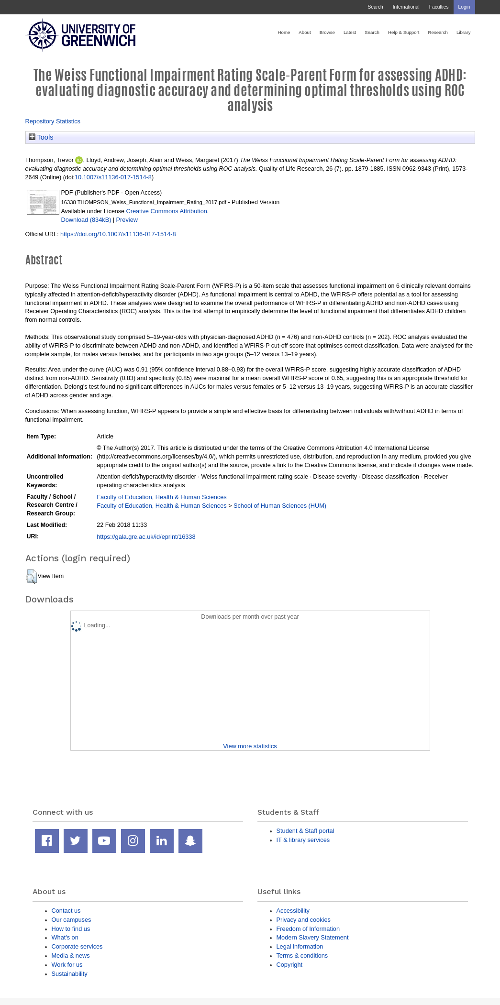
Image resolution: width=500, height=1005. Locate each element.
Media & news (71, 955)
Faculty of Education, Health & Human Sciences (161, 497)
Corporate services (77, 946)
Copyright (290, 964)
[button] (31, 576)
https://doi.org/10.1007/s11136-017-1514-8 (118, 234)
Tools (41, 137)
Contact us (66, 910)
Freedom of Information (308, 928)
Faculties (439, 7)
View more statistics (250, 746)
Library (463, 32)
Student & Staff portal (305, 830)
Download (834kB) (86, 219)
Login (464, 7)
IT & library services (303, 839)
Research (438, 32)
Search (375, 7)
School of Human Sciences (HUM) (279, 505)
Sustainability (70, 973)
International (406, 7)
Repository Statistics (53, 121)
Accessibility (293, 910)
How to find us (71, 928)
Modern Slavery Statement (313, 937)
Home (284, 32)
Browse (327, 32)
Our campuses (71, 919)
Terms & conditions (302, 955)
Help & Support (404, 32)
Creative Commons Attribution (166, 211)
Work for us (67, 964)
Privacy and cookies (304, 919)
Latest (350, 32)
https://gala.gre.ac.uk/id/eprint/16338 (146, 536)
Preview (127, 219)
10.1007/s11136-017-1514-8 (113, 177)
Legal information (300, 946)
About (305, 32)
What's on (65, 937)
